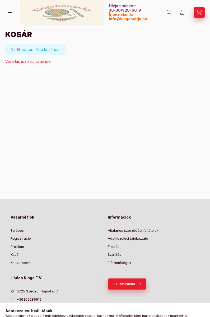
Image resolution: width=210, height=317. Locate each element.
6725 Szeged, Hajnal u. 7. (37, 291)
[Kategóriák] (10, 12)
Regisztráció (21, 238)
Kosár (15, 254)
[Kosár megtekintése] (199, 12)
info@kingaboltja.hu (128, 19)
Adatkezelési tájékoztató (128, 238)
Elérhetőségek (119, 263)
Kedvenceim (21, 263)
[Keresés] (169, 12)
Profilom (17, 246)
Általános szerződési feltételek (133, 230)
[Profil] (182, 12)
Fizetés (113, 246)
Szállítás (114, 254)
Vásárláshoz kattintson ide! (28, 61)
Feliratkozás (124, 284)
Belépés (17, 230)
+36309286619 (29, 299)
